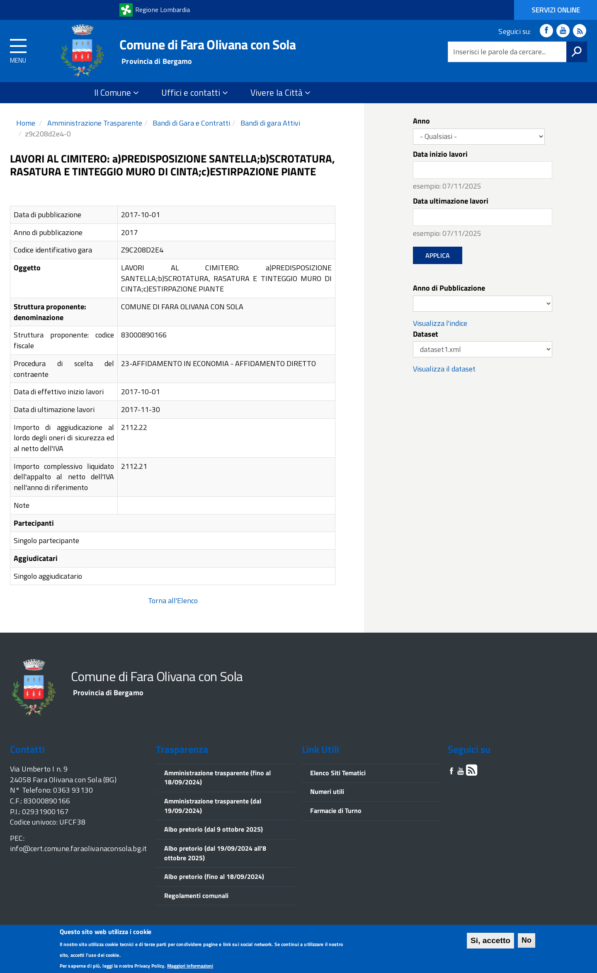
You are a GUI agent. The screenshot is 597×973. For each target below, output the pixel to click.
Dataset (425, 334)
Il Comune (116, 92)
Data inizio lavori (440, 154)
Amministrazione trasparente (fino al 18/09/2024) (217, 777)
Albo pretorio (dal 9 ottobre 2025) (213, 829)
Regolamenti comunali (196, 895)
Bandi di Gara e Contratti (190, 123)
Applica (437, 255)
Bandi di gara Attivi (269, 123)
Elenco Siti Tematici (338, 773)
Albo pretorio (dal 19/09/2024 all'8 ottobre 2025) (215, 853)
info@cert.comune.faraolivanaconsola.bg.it (78, 848)
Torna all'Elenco (173, 600)
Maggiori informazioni (190, 967)
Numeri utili (327, 791)
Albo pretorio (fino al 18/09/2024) (214, 876)
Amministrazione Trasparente (94, 123)
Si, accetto (490, 941)
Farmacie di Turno (336, 810)
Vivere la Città (280, 92)
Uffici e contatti (194, 92)
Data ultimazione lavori (450, 201)
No (526, 941)
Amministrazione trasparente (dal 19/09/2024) (212, 805)
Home (25, 123)
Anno (421, 121)
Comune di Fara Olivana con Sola (207, 44)
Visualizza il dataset (444, 368)
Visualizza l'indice (440, 323)
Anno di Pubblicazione (449, 288)
